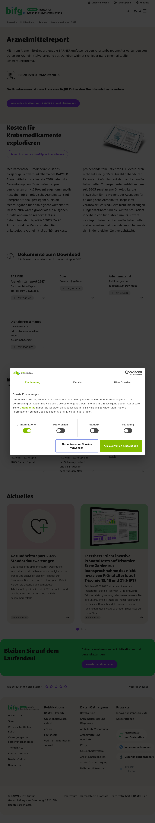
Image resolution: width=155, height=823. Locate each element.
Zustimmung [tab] (32, 382)
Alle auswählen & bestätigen (121, 446)
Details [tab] (77, 382)
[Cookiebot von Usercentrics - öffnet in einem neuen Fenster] (129, 372)
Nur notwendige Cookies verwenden (77, 446)
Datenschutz (27, 407)
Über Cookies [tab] (122, 382)
